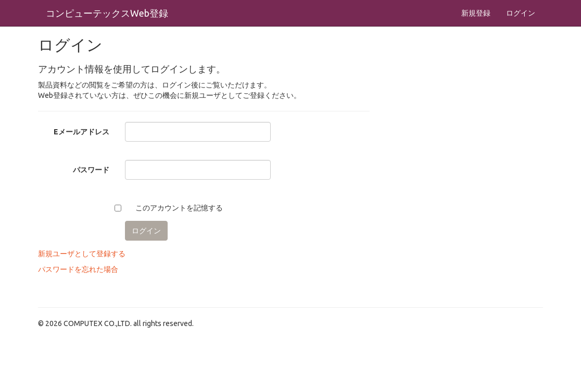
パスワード (91, 170)
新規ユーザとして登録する (81, 253)
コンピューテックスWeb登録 (107, 13)
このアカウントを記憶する (179, 208)
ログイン (520, 13)
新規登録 (475, 13)
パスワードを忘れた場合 (78, 269)
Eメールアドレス (81, 132)
